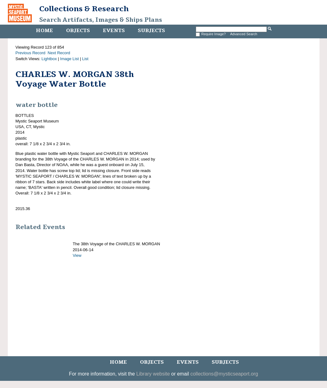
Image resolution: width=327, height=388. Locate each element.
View (77, 255)
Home (44, 30)
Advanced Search (243, 34)
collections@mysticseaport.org (224, 373)
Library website (153, 373)
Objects (78, 30)
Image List (69, 58)
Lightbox (49, 58)
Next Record (59, 52)
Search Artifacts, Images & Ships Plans (100, 20)
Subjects (151, 30)
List (85, 58)
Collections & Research (84, 9)
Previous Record (31, 52)
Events (114, 30)
